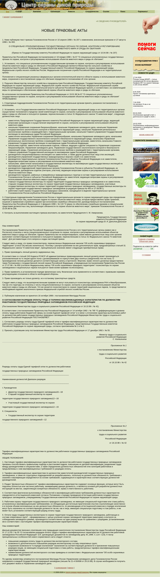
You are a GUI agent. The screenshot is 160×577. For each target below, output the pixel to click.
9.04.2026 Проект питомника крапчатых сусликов (144, 93)
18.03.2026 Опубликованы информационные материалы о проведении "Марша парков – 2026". (146, 126)
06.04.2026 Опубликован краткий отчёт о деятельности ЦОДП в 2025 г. (144, 115)
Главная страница (146, 239)
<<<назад (146, 255)
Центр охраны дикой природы (77, 572)
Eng (7, 12)
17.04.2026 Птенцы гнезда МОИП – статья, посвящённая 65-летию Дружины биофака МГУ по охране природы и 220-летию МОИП (146, 81)
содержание (16, 17)
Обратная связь (146, 241)
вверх (70, 568)
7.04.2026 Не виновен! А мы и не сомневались (142, 104)
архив (6, 17)
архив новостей (146, 134)
